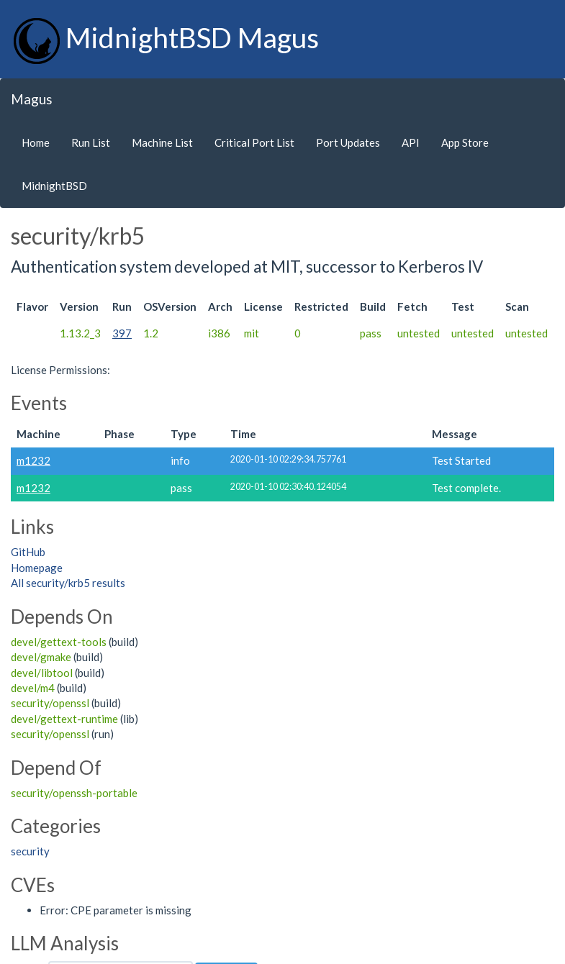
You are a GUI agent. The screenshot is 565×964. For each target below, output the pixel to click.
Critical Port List (254, 142)
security (30, 851)
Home (36, 142)
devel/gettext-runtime (64, 718)
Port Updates (348, 142)
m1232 (33, 460)
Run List (90, 142)
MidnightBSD (54, 185)
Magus (32, 99)
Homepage (37, 567)
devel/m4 (33, 687)
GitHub (28, 551)
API (411, 142)
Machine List (162, 142)
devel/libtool (42, 672)
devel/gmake (41, 656)
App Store (465, 142)
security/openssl (50, 702)
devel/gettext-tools (59, 641)
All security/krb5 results (68, 582)
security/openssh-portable (74, 792)
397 (122, 333)
